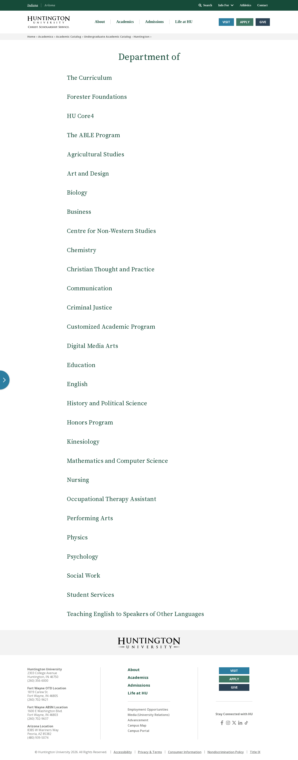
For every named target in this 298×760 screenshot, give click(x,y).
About (100, 22)
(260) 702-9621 (37, 699)
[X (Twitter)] (234, 722)
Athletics (245, 5)
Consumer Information (184, 752)
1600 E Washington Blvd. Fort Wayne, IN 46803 (44, 713)
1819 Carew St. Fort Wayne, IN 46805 (42, 694)
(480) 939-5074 (37, 737)
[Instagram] (228, 722)
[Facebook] (222, 722)
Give (262, 22)
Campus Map (137, 725)
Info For (226, 5)
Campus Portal (138, 731)
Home (31, 36)
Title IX (255, 752)
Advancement (138, 720)
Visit (226, 22)
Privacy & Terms (150, 752)
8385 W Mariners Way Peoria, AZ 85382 (43, 732)
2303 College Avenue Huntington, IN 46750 (42, 675)
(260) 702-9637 (37, 718)
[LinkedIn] (240, 722)
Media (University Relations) (149, 715)
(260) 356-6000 (37, 680)
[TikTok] (246, 722)
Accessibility (123, 752)
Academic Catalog (68, 36)
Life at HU (184, 22)
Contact (262, 5)
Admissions (154, 22)
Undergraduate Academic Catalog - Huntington (116, 36)
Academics (125, 22)
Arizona (49, 5)
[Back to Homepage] (149, 642)
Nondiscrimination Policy (226, 752)
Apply (245, 22)
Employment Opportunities (148, 709)
